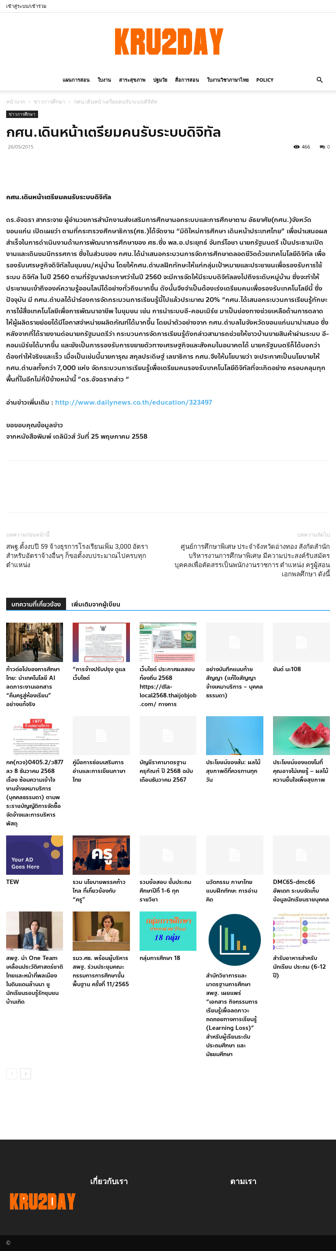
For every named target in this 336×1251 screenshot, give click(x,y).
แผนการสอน (76, 79)
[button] (319, 79)
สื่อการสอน (187, 79)
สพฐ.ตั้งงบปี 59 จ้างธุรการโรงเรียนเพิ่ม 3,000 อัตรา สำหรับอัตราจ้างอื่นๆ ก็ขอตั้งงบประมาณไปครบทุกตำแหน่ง (77, 556)
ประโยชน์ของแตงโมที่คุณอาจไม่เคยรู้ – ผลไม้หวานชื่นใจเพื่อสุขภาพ (300, 771)
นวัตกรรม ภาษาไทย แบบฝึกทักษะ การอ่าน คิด (231, 891)
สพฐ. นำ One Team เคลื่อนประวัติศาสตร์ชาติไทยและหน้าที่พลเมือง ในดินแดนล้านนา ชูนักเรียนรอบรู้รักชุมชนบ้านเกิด (34, 980)
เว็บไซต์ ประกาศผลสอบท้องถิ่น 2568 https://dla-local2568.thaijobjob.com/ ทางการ (168, 687)
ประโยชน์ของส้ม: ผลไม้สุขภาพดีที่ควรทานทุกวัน (233, 771)
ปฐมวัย (160, 79)
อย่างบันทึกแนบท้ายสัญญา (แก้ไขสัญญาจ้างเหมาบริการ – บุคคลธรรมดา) (234, 682)
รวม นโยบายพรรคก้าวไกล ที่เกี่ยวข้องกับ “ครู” (99, 891)
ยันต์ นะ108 (287, 669)
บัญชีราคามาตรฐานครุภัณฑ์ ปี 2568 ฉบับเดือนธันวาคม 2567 (166, 771)
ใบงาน (104, 79)
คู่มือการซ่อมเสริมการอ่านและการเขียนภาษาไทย (99, 771)
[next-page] (25, 1073)
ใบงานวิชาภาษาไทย (227, 79)
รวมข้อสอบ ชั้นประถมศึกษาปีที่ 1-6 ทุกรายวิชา (165, 891)
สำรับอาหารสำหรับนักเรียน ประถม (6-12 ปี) (299, 967)
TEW (12, 882)
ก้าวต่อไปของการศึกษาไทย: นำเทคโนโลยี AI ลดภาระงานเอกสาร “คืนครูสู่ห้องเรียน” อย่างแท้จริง (33, 687)
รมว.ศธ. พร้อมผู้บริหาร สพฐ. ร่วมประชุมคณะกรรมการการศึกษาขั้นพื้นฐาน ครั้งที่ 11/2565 (101, 971)
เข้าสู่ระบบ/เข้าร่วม (26, 6)
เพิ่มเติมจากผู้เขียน (95, 604)
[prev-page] (11, 1073)
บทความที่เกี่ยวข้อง (36, 604)
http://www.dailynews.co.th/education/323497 (133, 402)
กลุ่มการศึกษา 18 (160, 958)
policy (264, 79)
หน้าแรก (15, 101)
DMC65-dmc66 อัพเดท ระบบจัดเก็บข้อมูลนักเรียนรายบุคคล (301, 891)
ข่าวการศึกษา (49, 101)
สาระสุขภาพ (132, 79)
